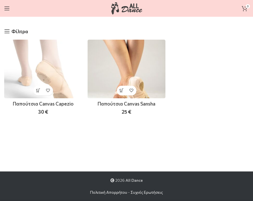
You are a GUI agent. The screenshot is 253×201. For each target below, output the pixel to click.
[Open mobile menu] (7, 8)
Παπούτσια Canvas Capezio (43, 104)
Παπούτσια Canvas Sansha (126, 104)
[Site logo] (126, 8)
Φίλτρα (19, 31)
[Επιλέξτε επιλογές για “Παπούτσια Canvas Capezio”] (38, 90)
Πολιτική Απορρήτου (108, 192)
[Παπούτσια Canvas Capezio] (43, 69)
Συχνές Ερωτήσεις (147, 192)
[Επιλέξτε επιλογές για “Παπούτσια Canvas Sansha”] (122, 90)
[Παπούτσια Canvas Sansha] (126, 69)
